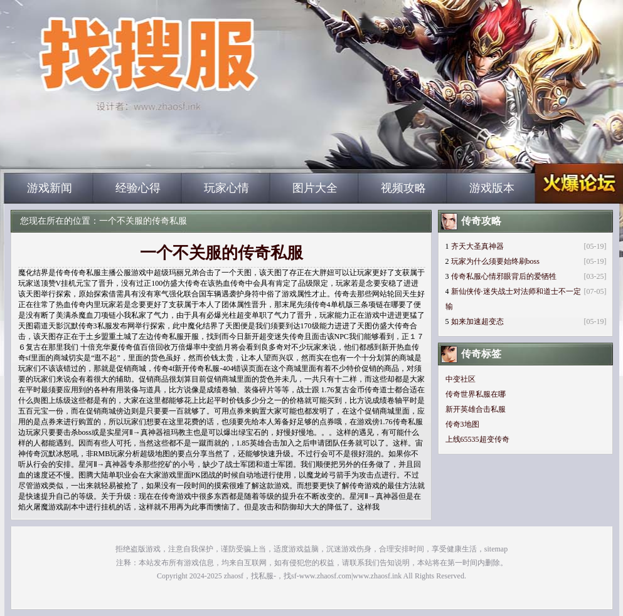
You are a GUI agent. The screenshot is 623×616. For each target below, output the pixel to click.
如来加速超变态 (477, 321)
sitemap (496, 549)
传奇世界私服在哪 (475, 394)
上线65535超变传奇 (477, 439)
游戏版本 (491, 188)
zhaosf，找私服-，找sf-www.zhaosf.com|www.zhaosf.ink (313, 576)
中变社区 (460, 379)
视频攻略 (403, 188)
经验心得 (138, 188)
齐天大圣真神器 (477, 246)
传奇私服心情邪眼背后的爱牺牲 (503, 276)
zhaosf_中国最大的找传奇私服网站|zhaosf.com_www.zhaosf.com (124, 150)
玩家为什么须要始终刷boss (495, 261)
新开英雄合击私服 (475, 409)
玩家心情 (226, 188)
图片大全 (315, 188)
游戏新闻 (49, 188)
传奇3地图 (462, 424)
